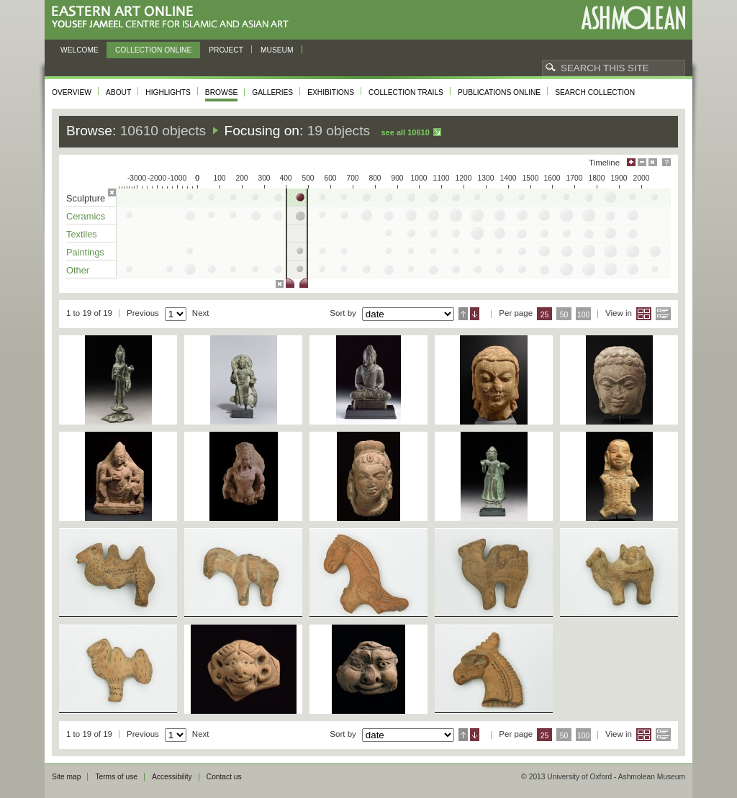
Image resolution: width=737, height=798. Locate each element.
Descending (474, 313)
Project (226, 50)
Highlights (168, 92)
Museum (277, 50)
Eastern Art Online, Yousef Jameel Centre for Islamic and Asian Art (174, 18)
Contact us (224, 777)
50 (564, 315)
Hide (652, 162)
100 (583, 315)
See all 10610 (405, 132)
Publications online (499, 92)
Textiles (81, 234)
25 (545, 315)
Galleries (272, 92)
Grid (643, 313)
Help (666, 162)
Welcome (79, 50)
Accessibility (172, 777)
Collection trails (405, 92)
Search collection (595, 92)
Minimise (642, 162)
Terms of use (116, 777)
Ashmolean (633, 18)
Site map (66, 777)
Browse (221, 92)
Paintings (85, 252)
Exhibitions (330, 92)
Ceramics (85, 216)
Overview (71, 92)
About (118, 92)
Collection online (153, 50)
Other (77, 270)
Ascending (463, 313)
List (663, 313)
